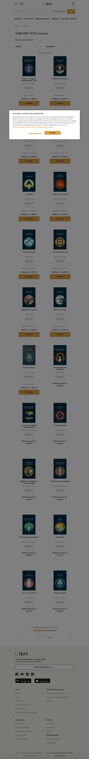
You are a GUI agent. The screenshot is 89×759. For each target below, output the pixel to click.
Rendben (52, 132)
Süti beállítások (35, 133)
